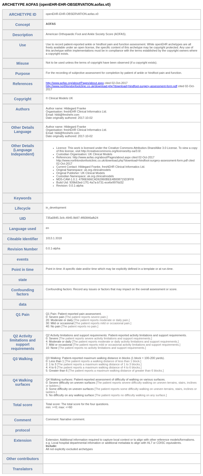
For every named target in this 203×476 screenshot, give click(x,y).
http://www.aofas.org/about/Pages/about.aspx (75, 83)
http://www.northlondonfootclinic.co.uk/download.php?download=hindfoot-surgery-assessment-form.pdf (111, 86)
